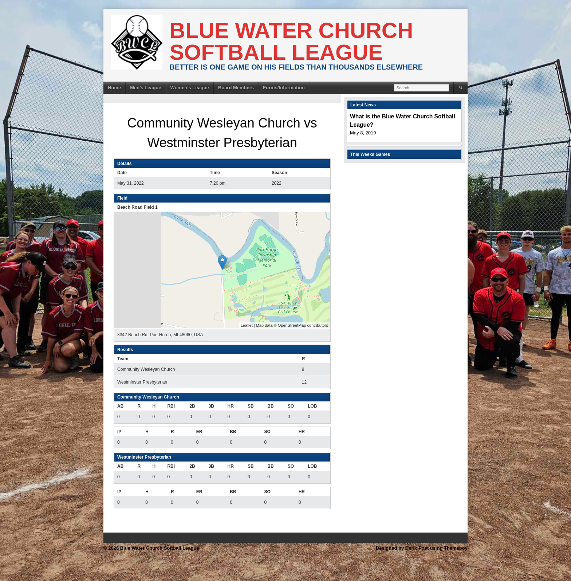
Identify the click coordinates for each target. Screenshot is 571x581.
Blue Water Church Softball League (291, 41)
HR (231, 406)
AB (120, 406)
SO (291, 406)
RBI (171, 406)
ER (199, 431)
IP (119, 431)
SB (251, 406)
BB (270, 406)
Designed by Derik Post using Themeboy (422, 548)
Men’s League (145, 87)
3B (211, 406)
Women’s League (189, 87)
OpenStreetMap (292, 325)
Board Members (236, 87)
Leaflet (247, 325)
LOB (312, 406)
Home (114, 87)
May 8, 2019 (363, 133)
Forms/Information (284, 87)
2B (192, 406)
